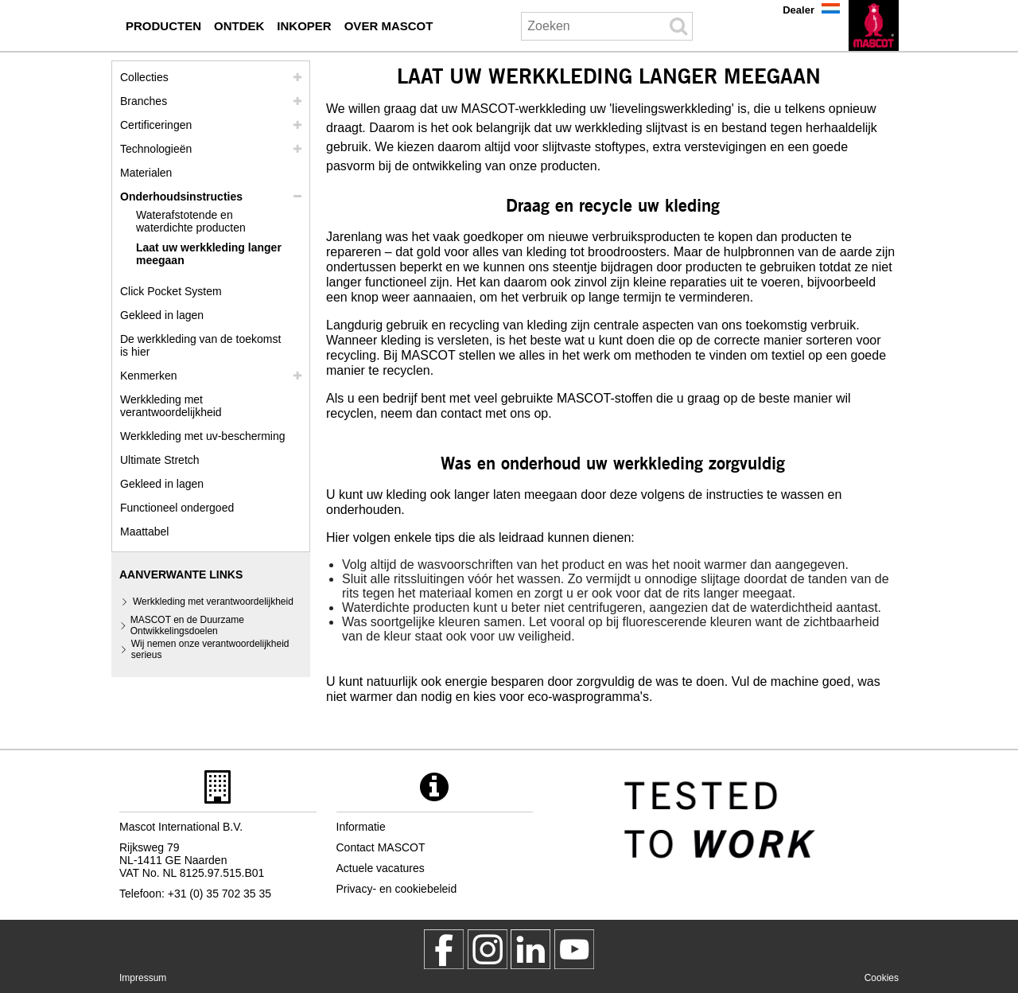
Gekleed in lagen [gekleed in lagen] (162, 315)
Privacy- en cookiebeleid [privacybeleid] (396, 888)
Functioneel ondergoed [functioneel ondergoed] (177, 507)
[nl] (874, 25)
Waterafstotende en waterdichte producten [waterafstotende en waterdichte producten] (191, 221)
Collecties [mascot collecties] (144, 77)
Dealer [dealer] (798, 10)
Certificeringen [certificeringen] (156, 125)
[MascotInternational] (574, 949)
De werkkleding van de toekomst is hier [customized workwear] (200, 345)
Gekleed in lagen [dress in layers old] (162, 483)
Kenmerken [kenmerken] (148, 375)
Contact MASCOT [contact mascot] (380, 847)
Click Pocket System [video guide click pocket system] (171, 291)
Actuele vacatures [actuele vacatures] (380, 868)
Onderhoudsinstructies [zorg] (181, 196)
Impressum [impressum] (142, 977)
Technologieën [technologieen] (156, 148)
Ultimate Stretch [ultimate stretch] (160, 460)
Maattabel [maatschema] (144, 531)
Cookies (882, 977)
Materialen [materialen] (146, 172)
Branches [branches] (143, 101)
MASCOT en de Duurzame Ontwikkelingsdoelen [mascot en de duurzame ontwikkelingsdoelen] (187, 625)
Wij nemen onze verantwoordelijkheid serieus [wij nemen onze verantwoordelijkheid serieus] (210, 649)
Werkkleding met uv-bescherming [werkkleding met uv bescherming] (203, 436)
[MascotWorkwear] (444, 949)
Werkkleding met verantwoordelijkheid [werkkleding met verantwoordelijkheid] (171, 406)
